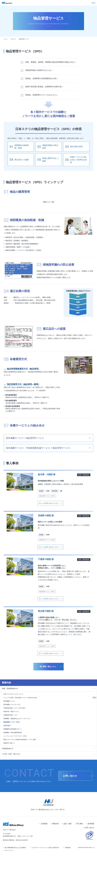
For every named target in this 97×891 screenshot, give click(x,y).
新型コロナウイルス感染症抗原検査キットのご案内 (19, 780)
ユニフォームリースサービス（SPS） (15, 776)
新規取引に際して (9, 783)
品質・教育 (68, 864)
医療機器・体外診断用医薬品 (12, 773)
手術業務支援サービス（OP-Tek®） (14, 748)
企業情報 (44, 864)
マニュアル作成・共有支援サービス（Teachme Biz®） (20, 738)
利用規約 (68, 888)
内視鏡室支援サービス (10, 755)
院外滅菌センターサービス (11, 745)
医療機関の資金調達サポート (12, 769)
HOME (5, 39)
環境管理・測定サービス (11, 752)
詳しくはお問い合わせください (49, 544)
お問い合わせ (89, 868)
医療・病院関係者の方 (10, 729)
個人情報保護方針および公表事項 (15, 888)
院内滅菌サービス (9, 741)
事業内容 (13, 39)
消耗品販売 (7, 766)
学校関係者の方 (7, 789)
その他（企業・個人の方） (11, 795)
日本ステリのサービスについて (13, 734)
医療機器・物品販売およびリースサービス (16, 759)
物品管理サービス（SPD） (12, 762)
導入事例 (79, 864)
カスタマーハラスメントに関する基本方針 (45, 888)
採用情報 (91, 864)
